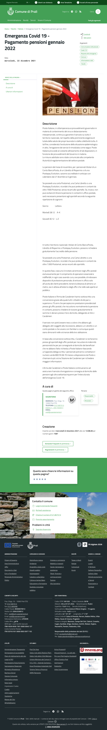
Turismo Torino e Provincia (38, 669)
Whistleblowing (10, 703)
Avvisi (73, 570)
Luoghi (90, 563)
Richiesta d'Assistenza (12, 669)
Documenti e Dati (11, 570)
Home (7, 29)
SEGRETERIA (51, 396)
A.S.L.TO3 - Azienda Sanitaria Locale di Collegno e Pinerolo (50, 663)
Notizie (20, 29)
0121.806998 (12, 606)
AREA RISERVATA (52, 727)
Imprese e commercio (57, 560)
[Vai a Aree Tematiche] (64, 2)
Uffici (6, 567)
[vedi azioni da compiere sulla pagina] (86, 37)
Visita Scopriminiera (61, 669)
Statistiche (8, 696)
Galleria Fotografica (95, 570)
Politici (7, 580)
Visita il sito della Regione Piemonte (42, 653)
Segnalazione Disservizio (13, 666)
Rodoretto (57, 666)
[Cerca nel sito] (98, 11)
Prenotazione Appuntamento (15, 663)
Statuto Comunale (11, 676)
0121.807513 (12, 604)
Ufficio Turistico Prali (61, 659)
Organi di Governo (11, 560)
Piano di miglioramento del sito (15, 656)
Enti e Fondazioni (11, 573)
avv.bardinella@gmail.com (68, 634)
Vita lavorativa (55, 583)
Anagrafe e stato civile (37, 567)
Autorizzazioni (34, 573)
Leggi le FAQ (9, 659)
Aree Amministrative (12, 563)
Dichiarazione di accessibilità (14, 653)
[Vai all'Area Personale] (87, 2)
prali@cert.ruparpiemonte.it (18, 614)
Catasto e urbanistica (37, 577)
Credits (7, 689)
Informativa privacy (11, 679)
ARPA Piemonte (35, 673)
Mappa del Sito (10, 699)
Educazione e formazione (38, 583)
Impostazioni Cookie (11, 686)
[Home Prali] (23, 11)
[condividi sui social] (85, 34)
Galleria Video (93, 573)
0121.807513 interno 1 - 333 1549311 (55, 406)
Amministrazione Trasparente (15, 649)
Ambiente (33, 563)
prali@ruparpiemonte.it (54, 412)
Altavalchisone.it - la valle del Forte (66, 653)
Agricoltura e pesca (36, 560)
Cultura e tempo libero (37, 580)
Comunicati (75, 567)
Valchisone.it (58, 663)
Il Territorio (91, 567)
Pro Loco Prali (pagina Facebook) (65, 656)
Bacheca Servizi (10, 673)
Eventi (90, 560)
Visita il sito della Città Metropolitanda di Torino (46, 656)
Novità (13, 29)
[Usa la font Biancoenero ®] (43, 2)
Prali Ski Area (34, 649)
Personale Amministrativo (14, 577)
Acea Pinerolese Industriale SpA (41, 666)
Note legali (8, 683)
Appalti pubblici (35, 570)
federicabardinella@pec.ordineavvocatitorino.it (74, 636)
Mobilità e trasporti (56, 563)
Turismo (52, 580)
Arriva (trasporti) (60, 649)
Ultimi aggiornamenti (12, 693)
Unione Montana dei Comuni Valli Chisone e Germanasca (49, 659)
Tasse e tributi (76, 560)
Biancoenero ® (62, 724)
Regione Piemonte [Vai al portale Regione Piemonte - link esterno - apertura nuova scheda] (12, 2)
